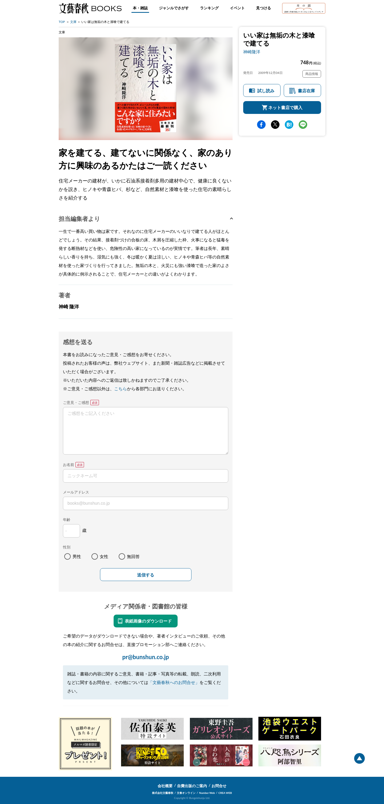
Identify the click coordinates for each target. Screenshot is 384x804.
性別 (66, 547)
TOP (62, 22)
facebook (261, 124)
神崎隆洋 (251, 51)
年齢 (66, 519)
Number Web (207, 792)
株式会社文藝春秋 (162, 792)
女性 (104, 556)
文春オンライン (186, 792)
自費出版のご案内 (192, 785)
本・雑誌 (140, 8)
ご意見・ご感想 (76, 402)
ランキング (209, 8)
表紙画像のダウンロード (148, 620)
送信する (145, 575)
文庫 (73, 22)
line (303, 124)
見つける (263, 8)
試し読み (265, 90)
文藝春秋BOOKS (90, 8)
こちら (120, 388)
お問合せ (218, 785)
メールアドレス (76, 492)
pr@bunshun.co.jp (145, 656)
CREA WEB (225, 792)
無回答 (133, 556)
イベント (237, 8)
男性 (77, 556)
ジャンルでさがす (174, 8)
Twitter (275, 124)
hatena (289, 124)
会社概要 (165, 785)
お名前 (68, 464)
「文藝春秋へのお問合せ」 (173, 682)
